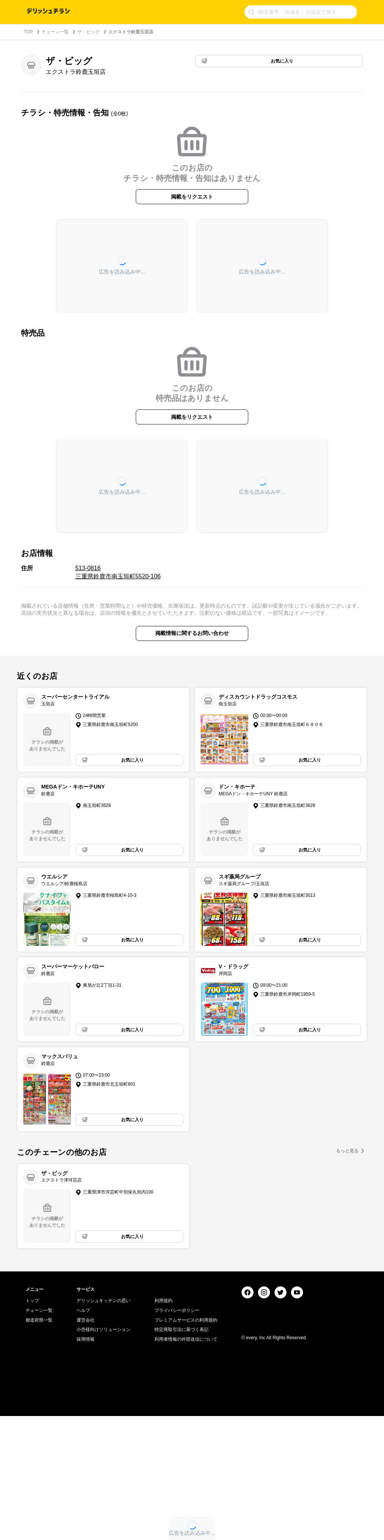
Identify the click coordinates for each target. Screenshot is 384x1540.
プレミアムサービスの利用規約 (186, 1444)
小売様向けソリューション (103, 1453)
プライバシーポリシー (177, 1434)
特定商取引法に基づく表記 (181, 1453)
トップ (32, 1424)
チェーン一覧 (55, 31)
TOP (28, 31)
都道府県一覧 (39, 1444)
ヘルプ (83, 1434)
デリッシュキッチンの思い (103, 1424)
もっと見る (347, 1150)
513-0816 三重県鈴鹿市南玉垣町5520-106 (118, 572)
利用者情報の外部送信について (186, 1463)
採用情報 (85, 1463)
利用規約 (163, 1424)
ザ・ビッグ (88, 31)
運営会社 (85, 1444)
